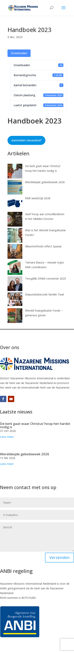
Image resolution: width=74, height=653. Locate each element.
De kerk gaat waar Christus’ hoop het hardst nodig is (35, 425)
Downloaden (19, 53)
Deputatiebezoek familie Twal (44, 294)
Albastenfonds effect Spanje (43, 246)
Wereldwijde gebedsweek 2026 (45, 182)
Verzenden (59, 557)
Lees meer (7, 437)
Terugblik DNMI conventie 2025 (45, 278)
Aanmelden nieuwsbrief (26, 140)
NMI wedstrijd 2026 (37, 198)
